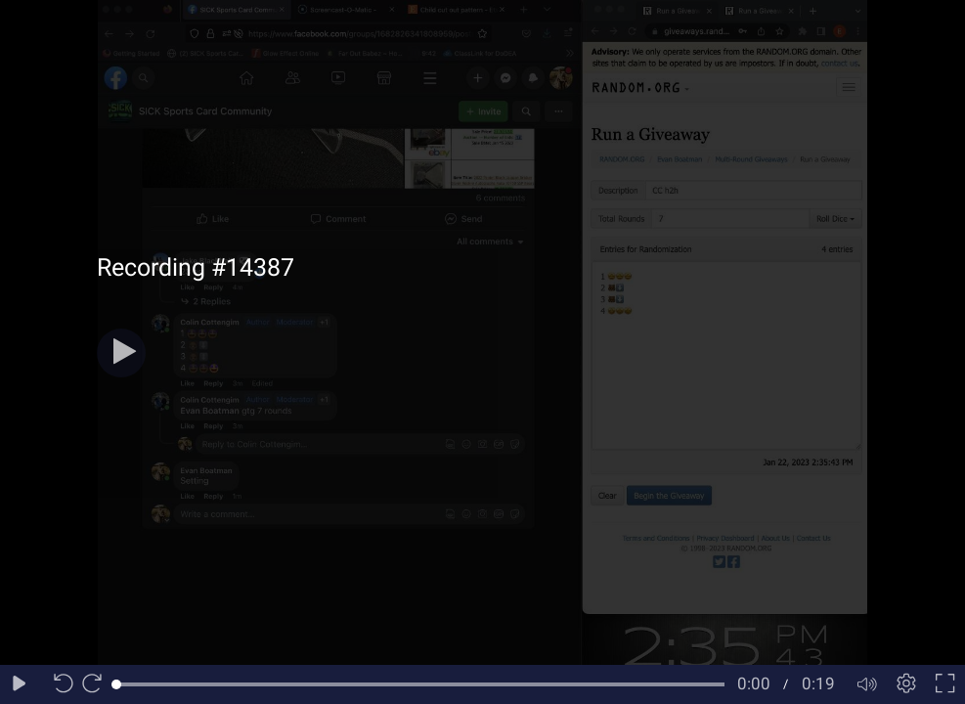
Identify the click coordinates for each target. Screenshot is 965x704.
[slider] (420, 684)
